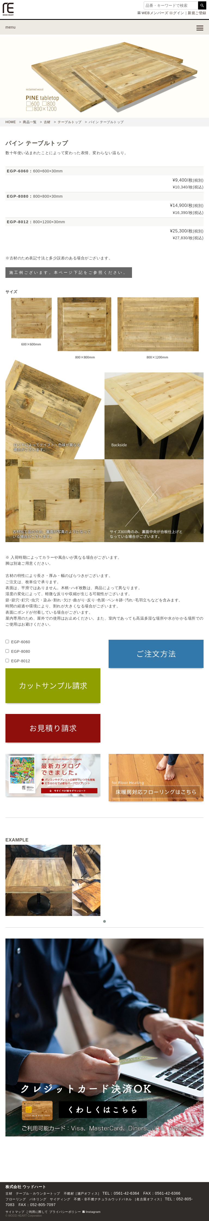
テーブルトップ (70, 122)
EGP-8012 (20, 661)
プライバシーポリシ (63, 1211)
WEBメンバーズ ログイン (163, 13)
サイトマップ (14, 1211)
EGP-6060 (20, 642)
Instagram (91, 1211)
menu (10, 27)
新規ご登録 (197, 13)
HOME (10, 122)
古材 (47, 122)
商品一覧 (29, 122)
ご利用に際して (37, 1211)
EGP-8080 (20, 651)
